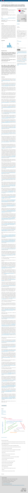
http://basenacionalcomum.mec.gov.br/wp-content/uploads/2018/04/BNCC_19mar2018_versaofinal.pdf (8, 200)
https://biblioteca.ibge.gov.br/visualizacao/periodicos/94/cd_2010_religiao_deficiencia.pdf (8, 186)
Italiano (2, 413)
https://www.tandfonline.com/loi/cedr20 (9, 273)
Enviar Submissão (4, 405)
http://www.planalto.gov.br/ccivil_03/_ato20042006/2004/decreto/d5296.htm (8, 157)
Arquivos (4, 2)
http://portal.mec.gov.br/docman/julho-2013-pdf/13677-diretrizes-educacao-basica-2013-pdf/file (8, 197)
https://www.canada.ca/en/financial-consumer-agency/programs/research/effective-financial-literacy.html (8, 211)
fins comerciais (23, 61)
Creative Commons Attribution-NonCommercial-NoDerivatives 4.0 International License (22, 52)
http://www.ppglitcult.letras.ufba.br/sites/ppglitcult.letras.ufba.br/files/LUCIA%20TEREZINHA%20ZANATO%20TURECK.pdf (8, 386)
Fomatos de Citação (20, 37)
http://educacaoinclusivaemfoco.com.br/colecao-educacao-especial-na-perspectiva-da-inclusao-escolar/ (8, 325)
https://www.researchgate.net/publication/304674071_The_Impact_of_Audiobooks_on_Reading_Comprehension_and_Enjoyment (8, 397)
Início (2, 2)
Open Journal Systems (4, 437)
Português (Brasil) (3, 414)
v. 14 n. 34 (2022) (8, 2)
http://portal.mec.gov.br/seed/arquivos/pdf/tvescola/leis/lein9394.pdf (8, 127)
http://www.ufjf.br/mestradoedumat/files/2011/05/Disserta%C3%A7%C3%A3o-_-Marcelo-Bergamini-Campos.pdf (8, 218)
